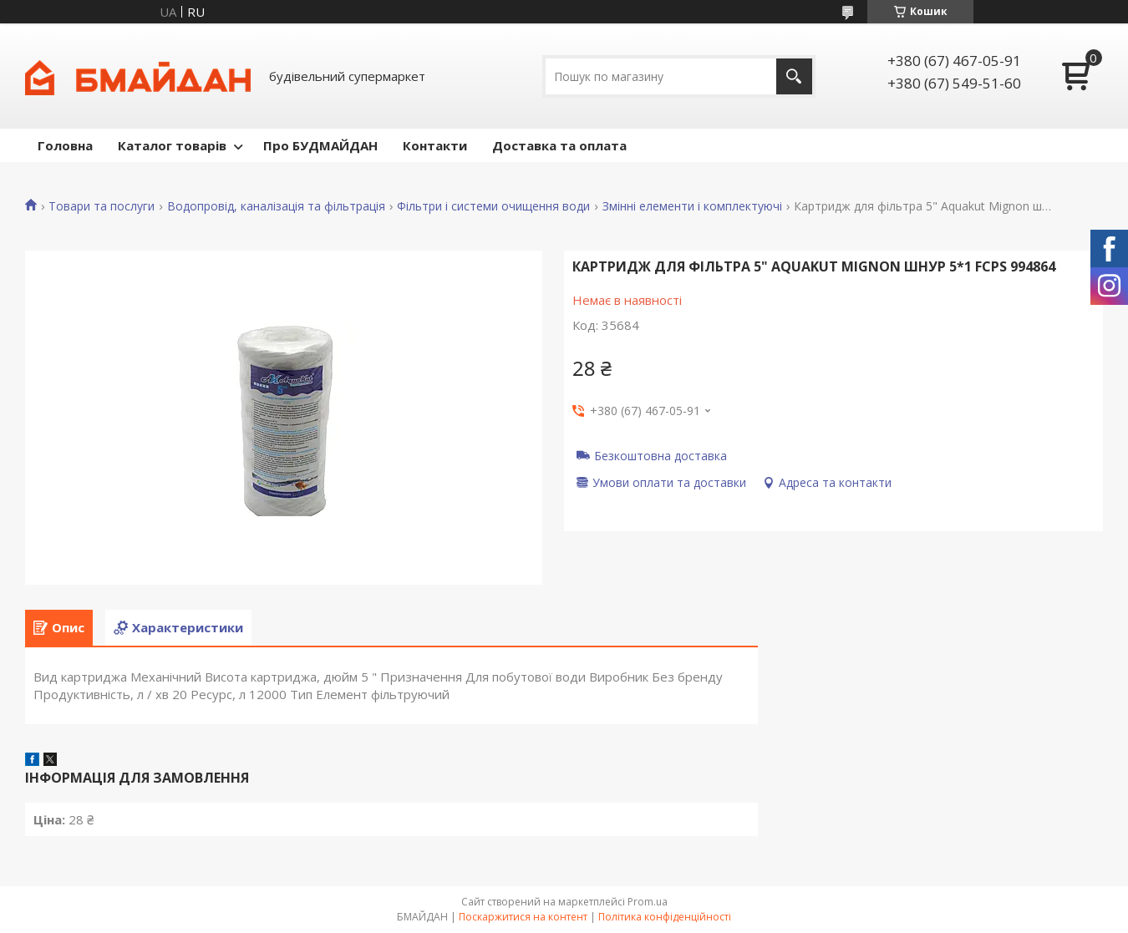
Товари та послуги (101, 206)
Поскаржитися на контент (523, 917)
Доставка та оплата (559, 145)
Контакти (435, 145)
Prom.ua (648, 902)
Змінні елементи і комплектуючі (692, 206)
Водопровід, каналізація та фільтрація (276, 206)
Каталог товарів (172, 145)
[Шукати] (794, 76)
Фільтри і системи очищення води (493, 206)
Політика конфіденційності (664, 917)
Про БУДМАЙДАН (320, 145)
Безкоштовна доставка (660, 455)
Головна (65, 145)
